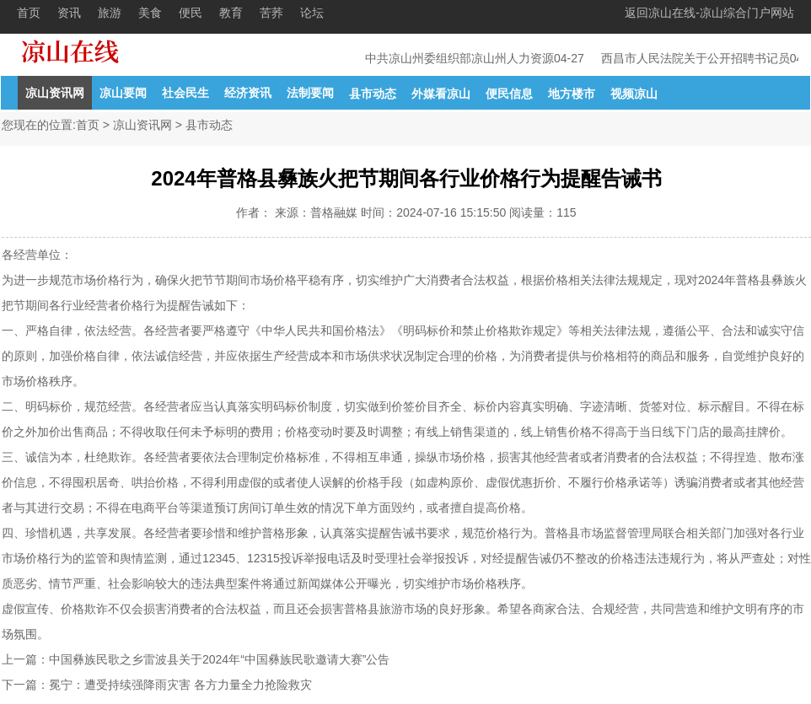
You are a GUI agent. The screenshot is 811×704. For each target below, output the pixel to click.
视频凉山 (634, 93)
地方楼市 (571, 93)
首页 (28, 12)
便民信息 (509, 93)
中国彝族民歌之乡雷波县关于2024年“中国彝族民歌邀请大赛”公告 (219, 659)
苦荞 (271, 12)
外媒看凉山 (440, 93)
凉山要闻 (123, 92)
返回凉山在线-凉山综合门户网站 (709, 12)
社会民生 (185, 92)
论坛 (312, 12)
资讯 (69, 12)
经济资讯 (247, 92)
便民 (190, 12)
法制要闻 (310, 92)
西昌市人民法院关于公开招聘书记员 (696, 58)
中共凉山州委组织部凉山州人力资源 (460, 58)
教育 (231, 12)
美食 (150, 12)
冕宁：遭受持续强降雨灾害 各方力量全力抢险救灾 (180, 684)
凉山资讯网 (54, 92)
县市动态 (372, 93)
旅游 (109, 12)
